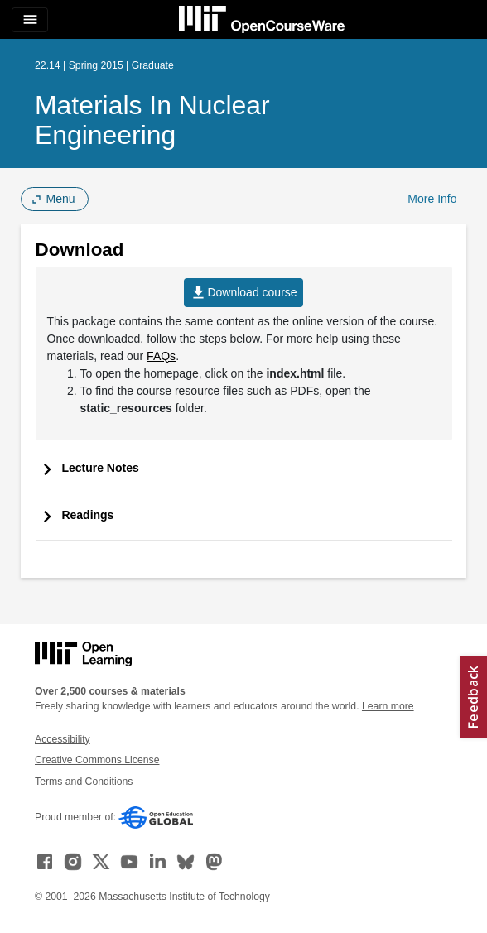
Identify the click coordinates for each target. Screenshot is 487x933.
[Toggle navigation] (30, 19)
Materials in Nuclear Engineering (152, 120)
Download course (243, 292)
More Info (431, 198)
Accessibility (62, 739)
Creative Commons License (97, 760)
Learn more (388, 706)
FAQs (161, 356)
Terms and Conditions (84, 781)
